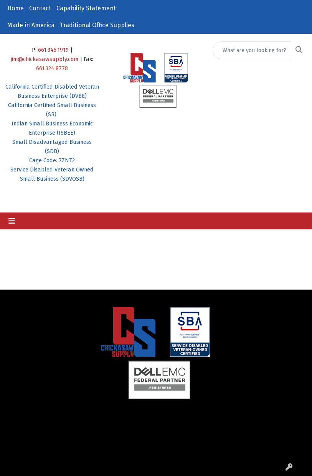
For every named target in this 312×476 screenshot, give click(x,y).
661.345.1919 (53, 49)
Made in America (30, 25)
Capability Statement (86, 8)
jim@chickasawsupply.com (44, 59)
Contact (40, 8)
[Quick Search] (252, 50)
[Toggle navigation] (12, 221)
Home (15, 8)
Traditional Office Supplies (97, 25)
